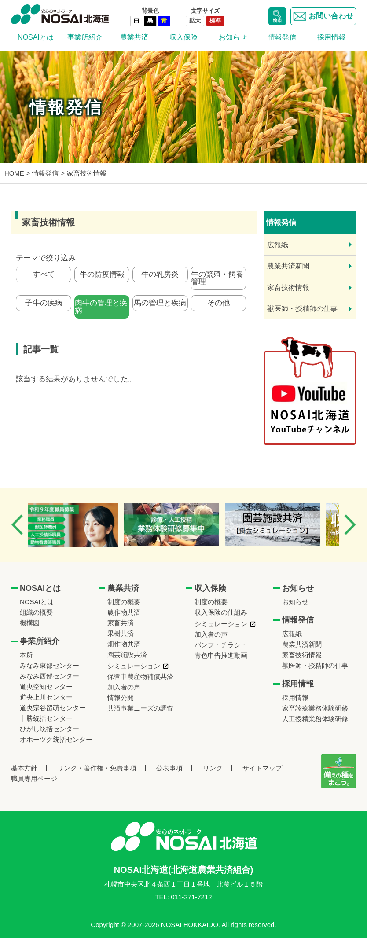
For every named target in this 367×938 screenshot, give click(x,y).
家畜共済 (120, 623)
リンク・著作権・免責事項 (96, 768)
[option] (80, 524)
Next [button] (349, 525)
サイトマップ (262, 768)
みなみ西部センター (49, 676)
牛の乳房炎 (160, 275)
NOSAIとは (36, 37)
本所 (26, 655)
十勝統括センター (46, 718)
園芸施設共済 (127, 654)
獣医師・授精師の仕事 (302, 308)
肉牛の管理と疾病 (101, 310)
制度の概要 (123, 601)
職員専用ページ (34, 778)
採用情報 (331, 37)
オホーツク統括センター (56, 739)
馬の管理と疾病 (160, 306)
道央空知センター (46, 686)
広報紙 (277, 245)
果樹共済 (120, 633)
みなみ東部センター (49, 665)
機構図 (30, 623)
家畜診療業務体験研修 (315, 708)
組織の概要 (36, 612)
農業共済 (134, 37)
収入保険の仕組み (221, 612)
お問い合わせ (323, 16)
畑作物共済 (123, 644)
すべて (44, 275)
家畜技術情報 (288, 287)
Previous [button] (17, 525)
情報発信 (282, 37)
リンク (213, 768)
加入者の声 (123, 687)
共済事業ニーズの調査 (140, 708)
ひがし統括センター (49, 729)
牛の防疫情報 (102, 275)
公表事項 (169, 768)
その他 (218, 306)
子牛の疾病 (43, 306)
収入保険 (183, 37)
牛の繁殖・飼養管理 (217, 279)
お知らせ (233, 37)
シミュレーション (133, 666)
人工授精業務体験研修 (315, 718)
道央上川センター (46, 697)
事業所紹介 (85, 37)
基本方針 (24, 768)
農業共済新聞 (288, 266)
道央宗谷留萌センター (53, 707)
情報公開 (120, 697)
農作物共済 (123, 612)
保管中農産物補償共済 (140, 676)
